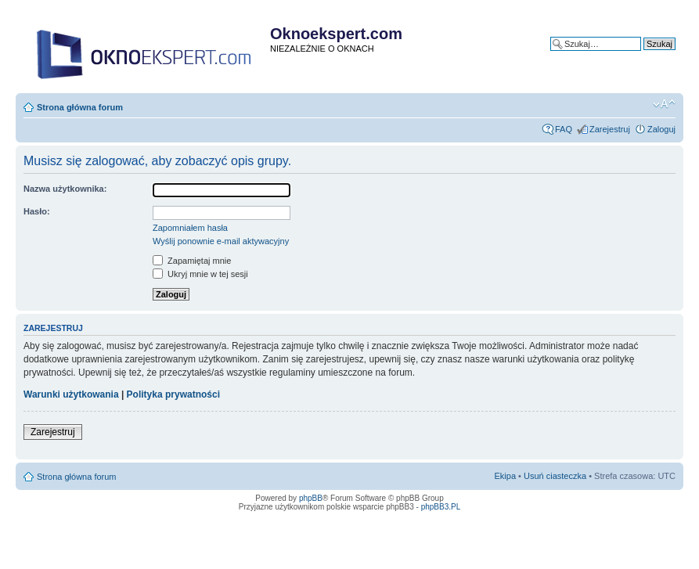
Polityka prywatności (173, 394)
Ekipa (506, 476)
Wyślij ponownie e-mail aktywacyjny (221, 241)
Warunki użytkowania (71, 394)
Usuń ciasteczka (555, 476)
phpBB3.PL (441, 506)
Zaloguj (661, 129)
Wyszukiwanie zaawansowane (618, 55)
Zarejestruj (609, 129)
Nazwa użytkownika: (64, 188)
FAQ (563, 129)
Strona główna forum (80, 107)
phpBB (310, 498)
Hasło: (36, 211)
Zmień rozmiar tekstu (664, 104)
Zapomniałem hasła (190, 227)
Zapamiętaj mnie (192, 260)
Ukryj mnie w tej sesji (200, 274)
